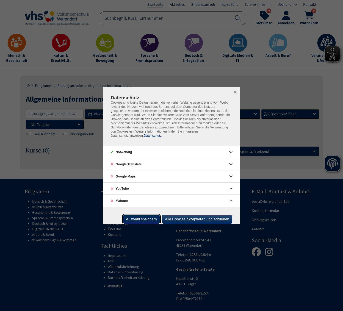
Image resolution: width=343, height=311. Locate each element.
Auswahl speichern (141, 219)
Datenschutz (153, 135)
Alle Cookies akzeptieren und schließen (197, 219)
